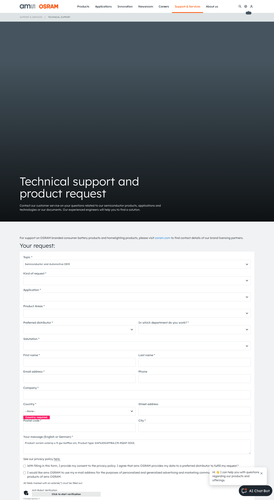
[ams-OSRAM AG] (39, 6)
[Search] (240, 6)
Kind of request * (34, 273)
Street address (148, 404)
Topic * (27, 257)
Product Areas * (34, 306)
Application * (32, 290)
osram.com (162, 238)
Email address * (33, 371)
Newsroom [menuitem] (145, 6)
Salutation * (31, 339)
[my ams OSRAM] (251, 6)
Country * (29, 404)
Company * (31, 388)
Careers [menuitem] (164, 6)
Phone (142, 371)
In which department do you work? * (163, 322)
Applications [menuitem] (103, 6)
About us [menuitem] (212, 6)
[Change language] (246, 6)
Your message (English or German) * (48, 437)
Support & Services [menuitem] (187, 6)
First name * (31, 355)
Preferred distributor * (38, 322)
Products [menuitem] (83, 6)
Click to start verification (66, 494)
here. (57, 459)
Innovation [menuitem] (125, 6)
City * (142, 420)
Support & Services (31, 17)
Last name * (146, 355)
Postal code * (32, 420)
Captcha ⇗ (31, 498)
